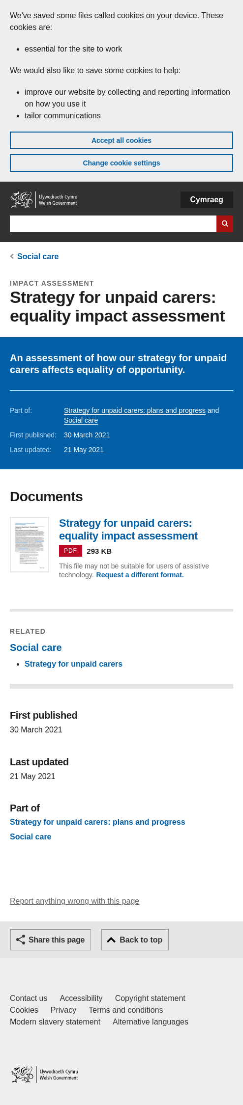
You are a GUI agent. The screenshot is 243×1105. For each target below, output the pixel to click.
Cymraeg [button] (206, 199)
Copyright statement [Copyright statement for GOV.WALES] (150, 998)
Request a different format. (140, 575)
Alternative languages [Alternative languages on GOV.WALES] (150, 1022)
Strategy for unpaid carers (73, 664)
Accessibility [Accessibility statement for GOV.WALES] (81, 998)
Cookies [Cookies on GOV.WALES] (24, 1010)
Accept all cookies (121, 140)
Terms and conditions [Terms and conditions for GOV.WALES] (126, 1010)
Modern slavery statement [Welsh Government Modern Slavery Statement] (55, 1022)
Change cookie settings (121, 163)
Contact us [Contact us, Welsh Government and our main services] (28, 998)
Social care (38, 256)
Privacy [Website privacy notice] (63, 1010)
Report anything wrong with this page (74, 901)
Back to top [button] (141, 940)
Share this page (57, 940)
